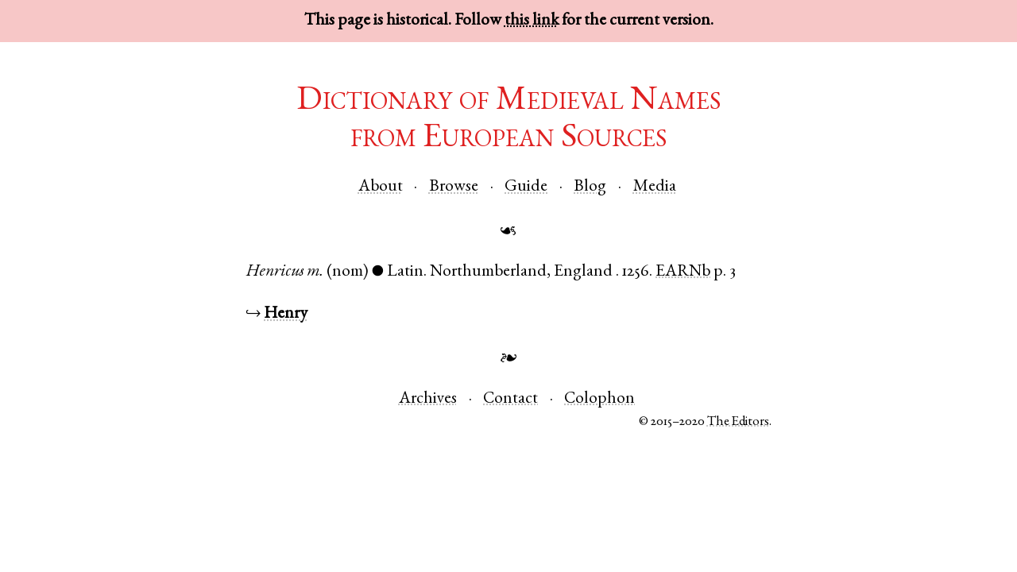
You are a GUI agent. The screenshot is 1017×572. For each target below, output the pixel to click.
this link (532, 21)
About (380, 187)
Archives (428, 399)
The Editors (738, 422)
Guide (526, 187)
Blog (590, 187)
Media (654, 187)
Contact (510, 399)
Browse (453, 187)
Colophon (599, 399)
